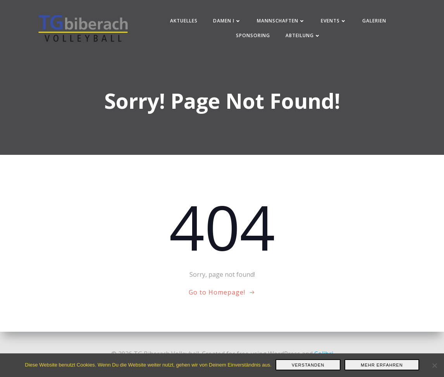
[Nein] (434, 365)
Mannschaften (281, 20)
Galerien (374, 20)
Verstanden (308, 365)
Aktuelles (184, 20)
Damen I (227, 20)
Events (334, 20)
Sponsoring (253, 35)
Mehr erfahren (382, 365)
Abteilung (303, 35)
